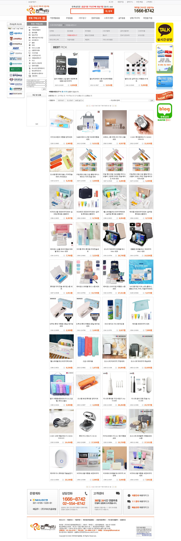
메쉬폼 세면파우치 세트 (140, 324)
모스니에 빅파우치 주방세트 (114, 361)
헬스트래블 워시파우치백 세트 (61, 361)
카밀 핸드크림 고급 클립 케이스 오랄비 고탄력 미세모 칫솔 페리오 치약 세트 (114, 176)
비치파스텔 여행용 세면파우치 (88, 473)
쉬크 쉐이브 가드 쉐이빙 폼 (114, 324)
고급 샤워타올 (88, 361)
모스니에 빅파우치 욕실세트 (141, 361)
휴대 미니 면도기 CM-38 (88, 436)
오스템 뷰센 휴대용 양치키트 (87, 399)
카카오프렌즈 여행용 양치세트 (61, 137)
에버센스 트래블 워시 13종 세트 (87, 286)
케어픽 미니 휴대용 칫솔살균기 (61, 473)
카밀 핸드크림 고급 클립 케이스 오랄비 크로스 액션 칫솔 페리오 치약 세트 (140, 176)
